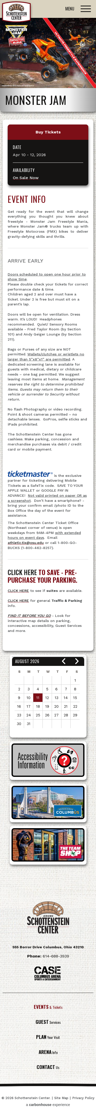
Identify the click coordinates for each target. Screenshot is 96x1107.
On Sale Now (26, 177)
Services (48, 1022)
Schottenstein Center (16, 13)
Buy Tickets (48, 132)
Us (48, 1067)
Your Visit (48, 1037)
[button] (63, 661)
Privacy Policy (83, 1098)
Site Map (61, 1098)
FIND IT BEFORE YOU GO (29, 616)
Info (48, 1052)
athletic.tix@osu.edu (26, 543)
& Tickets (48, 1007)
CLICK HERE (18, 591)
